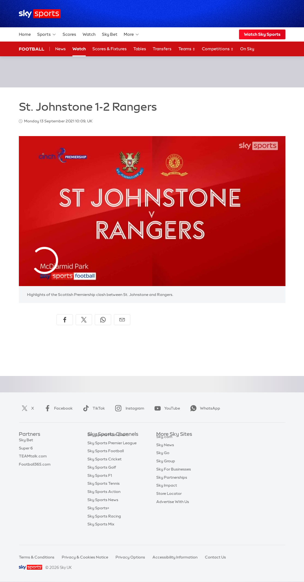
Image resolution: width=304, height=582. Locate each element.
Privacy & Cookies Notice (85, 557)
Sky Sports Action (103, 499)
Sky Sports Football (105, 459)
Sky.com (164, 443)
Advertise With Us (172, 508)
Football (31, 49)
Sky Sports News (102, 508)
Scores (69, 34)
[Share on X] (84, 319)
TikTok (93, 408)
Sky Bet (109, 34)
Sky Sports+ (98, 516)
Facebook (57, 408)
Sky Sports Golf (101, 475)
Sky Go (162, 459)
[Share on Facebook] (65, 319)
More (131, 34)
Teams (186, 49)
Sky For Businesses (173, 475)
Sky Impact (166, 491)
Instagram (128, 408)
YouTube (166, 408)
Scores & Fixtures (109, 49)
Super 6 (26, 451)
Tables (139, 49)
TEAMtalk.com (33, 459)
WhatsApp (204, 408)
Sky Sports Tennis (103, 491)
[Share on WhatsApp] (103, 319)
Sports (46, 34)
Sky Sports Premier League (112, 451)
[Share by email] (122, 319)
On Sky (247, 49)
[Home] (40, 13)
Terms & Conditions (36, 557)
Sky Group (165, 467)
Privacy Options (130, 557)
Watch (89, 34)
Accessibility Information (174, 557)
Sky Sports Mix (100, 532)
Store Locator (169, 499)
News (60, 49)
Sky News (165, 451)
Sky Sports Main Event (107, 443)
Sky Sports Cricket (104, 467)
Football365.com (35, 467)
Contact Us (215, 557)
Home (25, 34)
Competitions (218, 49)
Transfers (162, 49)
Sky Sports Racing (104, 524)
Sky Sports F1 (99, 483)
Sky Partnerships (171, 483)
